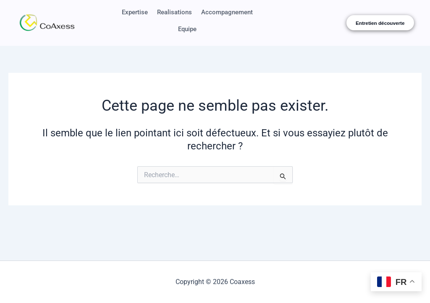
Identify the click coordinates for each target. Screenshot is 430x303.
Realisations (206, 13)
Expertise (164, 13)
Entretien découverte (380, 25)
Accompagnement (172, 32)
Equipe (219, 32)
